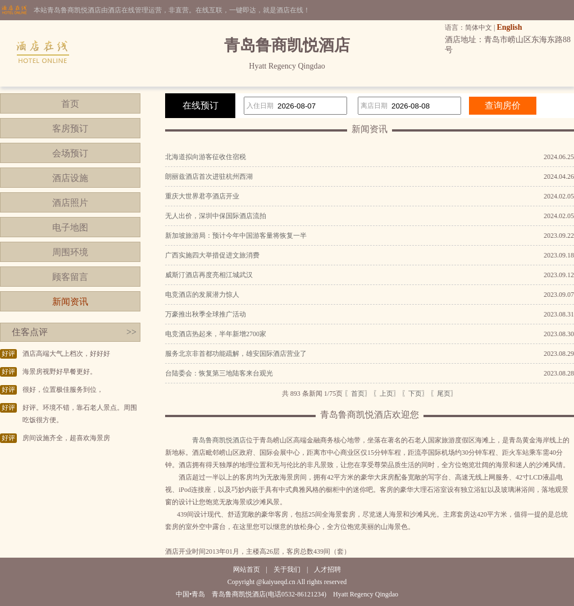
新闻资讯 (70, 301)
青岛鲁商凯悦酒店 (219, 440)
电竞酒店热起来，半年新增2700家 (215, 334)
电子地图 (70, 227)
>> (131, 332)
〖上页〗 (386, 393)
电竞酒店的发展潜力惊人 (202, 295)
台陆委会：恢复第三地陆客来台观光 (219, 373)
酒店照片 (70, 202)
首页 (70, 103)
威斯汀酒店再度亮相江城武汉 (209, 275)
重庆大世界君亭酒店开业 (202, 196)
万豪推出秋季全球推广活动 (205, 314)
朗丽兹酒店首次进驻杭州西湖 (209, 176)
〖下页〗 (415, 393)
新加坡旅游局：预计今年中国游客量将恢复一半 (236, 235)
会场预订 (70, 153)
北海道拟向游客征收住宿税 (205, 157)
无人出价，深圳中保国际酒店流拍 (215, 216)
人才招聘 (327, 569)
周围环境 (70, 252)
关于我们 (287, 569)
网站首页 (246, 569)
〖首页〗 (357, 393)
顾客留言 (70, 277)
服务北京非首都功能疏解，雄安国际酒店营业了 (236, 354)
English (509, 27)
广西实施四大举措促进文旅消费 (212, 255)
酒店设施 (70, 178)
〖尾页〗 (443, 393)
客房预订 (70, 128)
